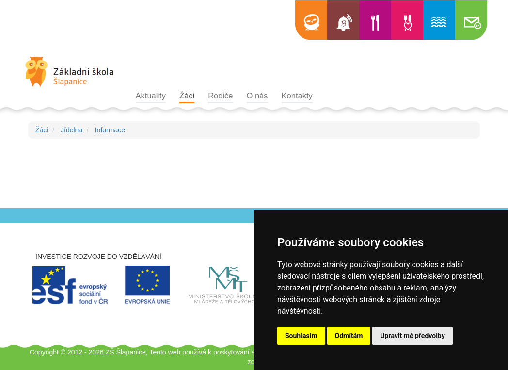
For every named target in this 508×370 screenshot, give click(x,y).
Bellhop (343, 20)
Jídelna (71, 130)
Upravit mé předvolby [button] (412, 335)
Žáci (186, 95)
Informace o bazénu (439, 20)
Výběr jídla (407, 20)
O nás (257, 95)
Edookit (311, 20)
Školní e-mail (471, 20)
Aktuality (151, 95)
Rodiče (220, 95)
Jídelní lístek (375, 20)
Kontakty (297, 95)
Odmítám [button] (349, 335)
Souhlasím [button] (301, 335)
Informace (110, 130)
